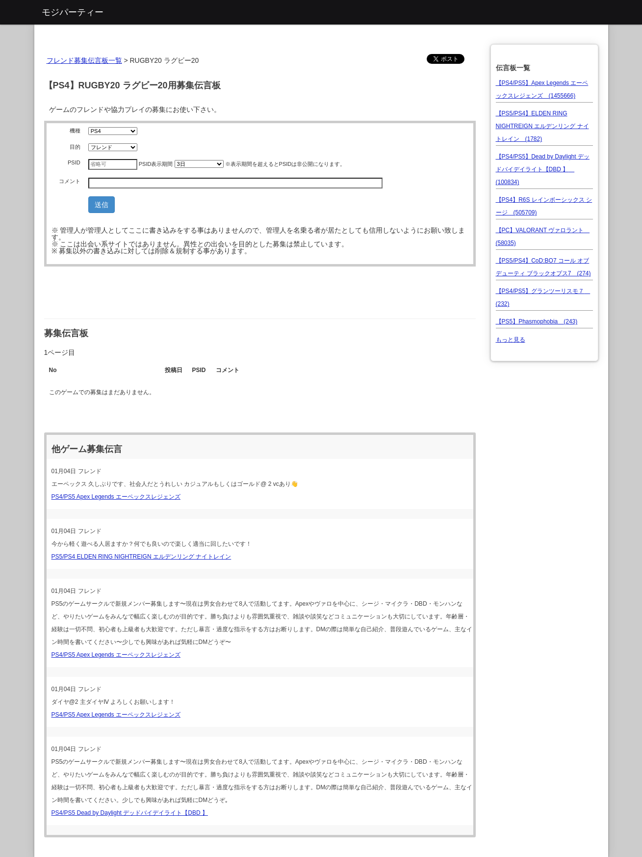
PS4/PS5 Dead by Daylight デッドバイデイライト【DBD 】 (129, 812)
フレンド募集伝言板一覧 (84, 60)
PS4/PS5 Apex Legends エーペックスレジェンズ (115, 496)
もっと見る (510, 339)
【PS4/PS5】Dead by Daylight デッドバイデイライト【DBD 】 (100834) (543, 169)
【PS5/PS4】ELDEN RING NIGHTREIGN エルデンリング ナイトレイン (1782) (542, 126)
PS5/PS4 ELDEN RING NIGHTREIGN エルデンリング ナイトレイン (141, 556)
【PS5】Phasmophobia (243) (537, 321)
